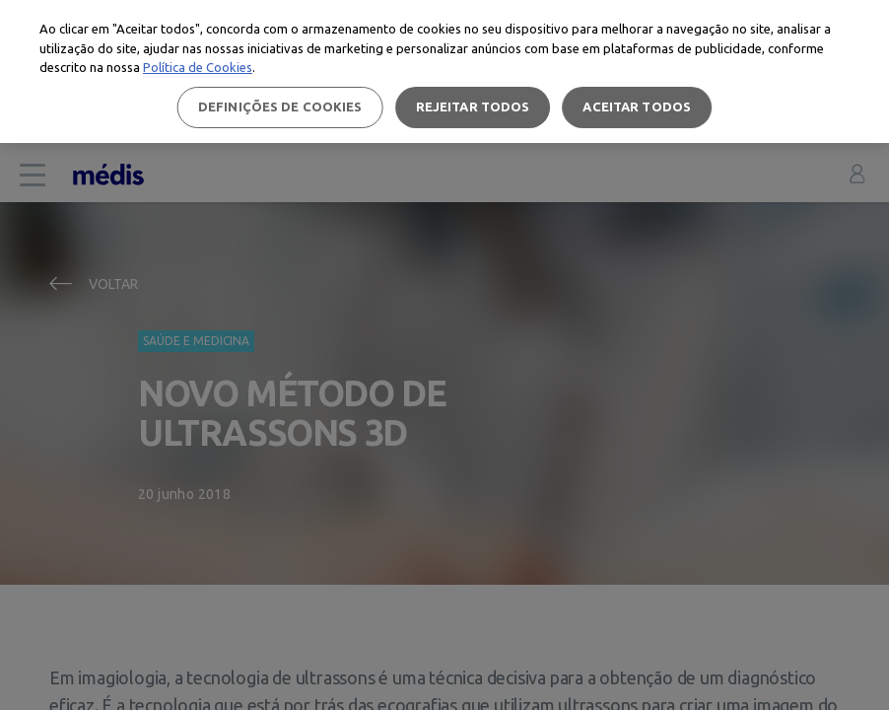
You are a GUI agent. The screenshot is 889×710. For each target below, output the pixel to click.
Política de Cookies (197, 67)
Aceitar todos (636, 106)
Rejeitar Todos (473, 106)
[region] (444, 71)
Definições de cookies (280, 106)
